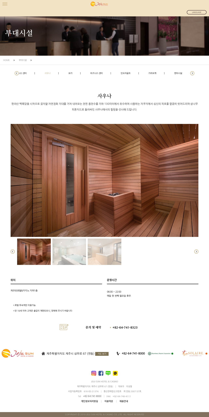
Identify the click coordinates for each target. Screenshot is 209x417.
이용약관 (108, 401)
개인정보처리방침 (89, 401)
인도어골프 (125, 73)
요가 (70, 73)
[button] (17, 73)
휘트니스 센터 (20, 73)
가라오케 (152, 73)
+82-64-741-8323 (125, 327)
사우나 (47, 73)
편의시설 (178, 73)
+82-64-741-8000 (133, 353)
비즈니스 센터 (96, 73)
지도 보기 (102, 354)
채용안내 (124, 401)
